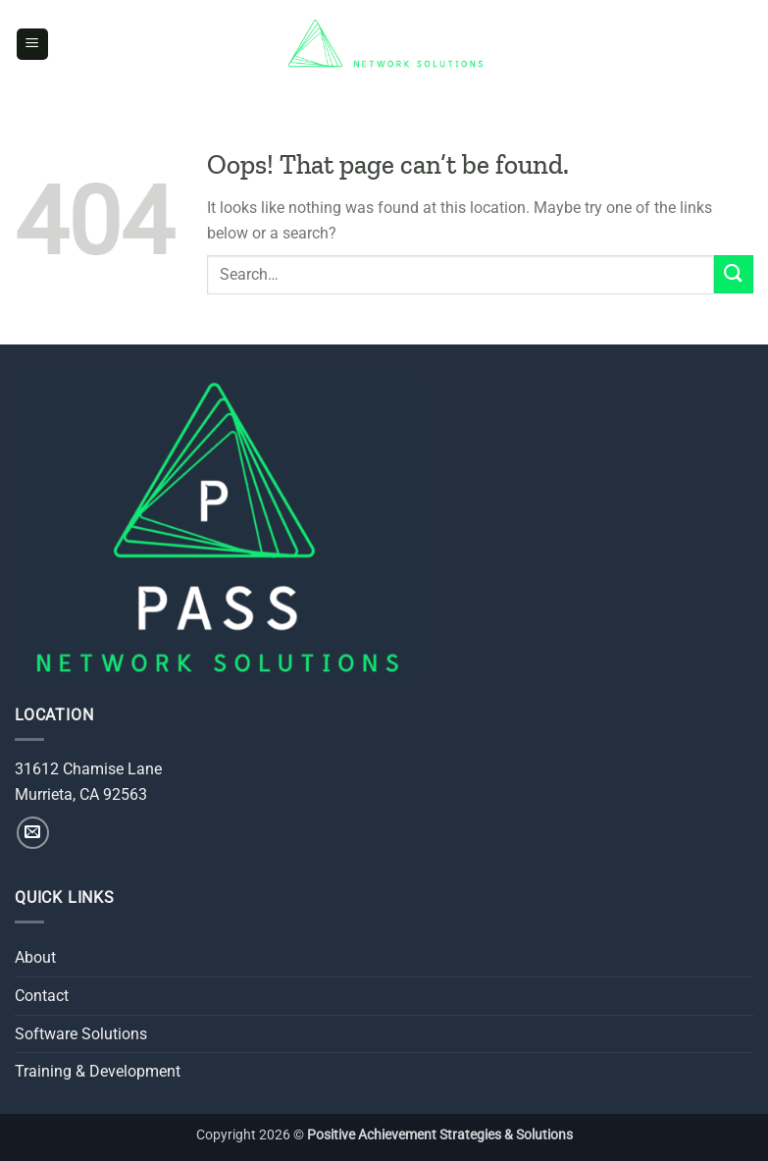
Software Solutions (81, 1034)
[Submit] (733, 274)
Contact (42, 995)
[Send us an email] (33, 833)
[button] (32, 44)
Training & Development (97, 1071)
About (35, 957)
